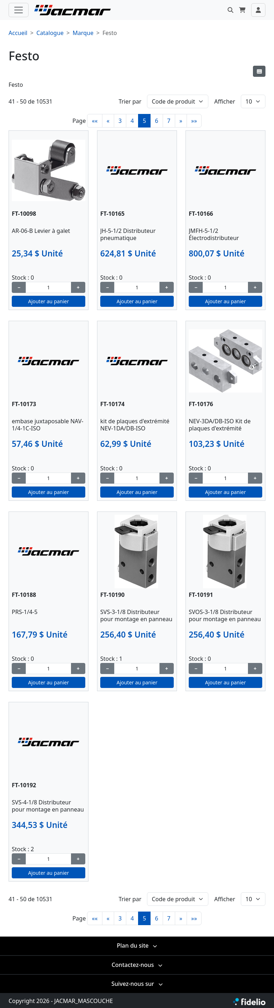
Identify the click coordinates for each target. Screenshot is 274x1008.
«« (94, 121)
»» (194, 121)
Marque (82, 33)
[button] (230, 10)
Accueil (18, 33)
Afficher (224, 101)
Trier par (129, 101)
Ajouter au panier (48, 301)
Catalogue (50, 33)
